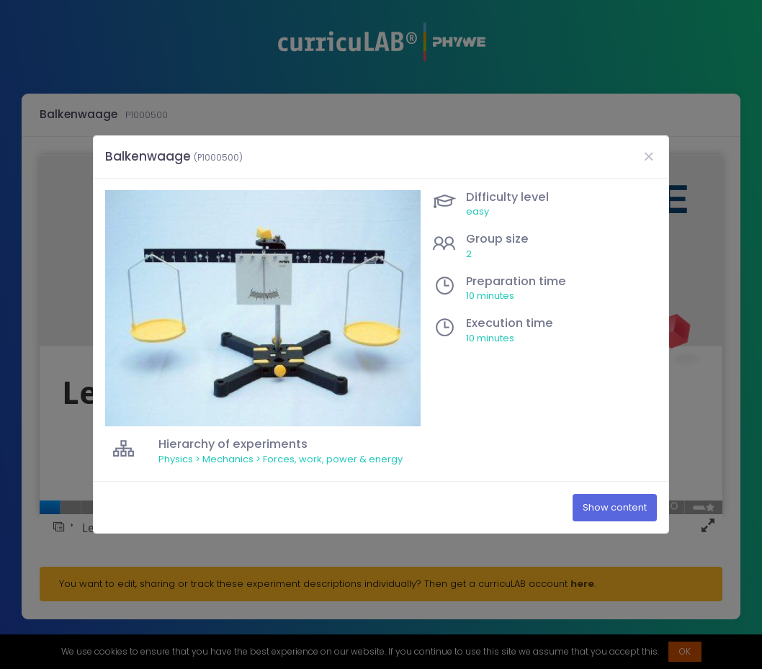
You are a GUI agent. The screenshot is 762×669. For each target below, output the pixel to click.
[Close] (648, 156)
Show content (615, 508)
